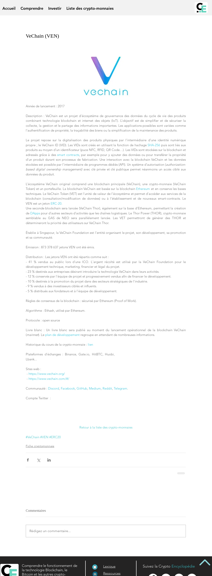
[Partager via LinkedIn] (49, 460)
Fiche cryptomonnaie (40, 446)
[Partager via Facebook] (28, 460)
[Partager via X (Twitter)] (38, 460)
